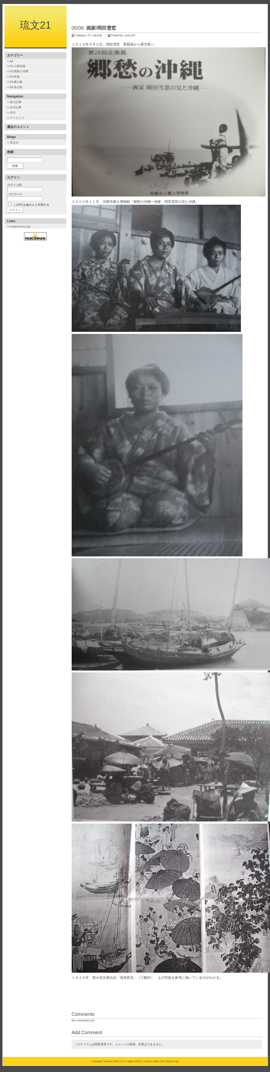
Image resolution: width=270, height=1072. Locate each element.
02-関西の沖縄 (19, 71)
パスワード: (14, 194)
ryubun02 (129, 35)
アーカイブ (17, 117)
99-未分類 (16, 87)
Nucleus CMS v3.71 (114, 1061)
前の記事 (15, 102)
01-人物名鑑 (95, 35)
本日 (13, 112)
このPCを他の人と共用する (31, 204)
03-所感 (15, 76)
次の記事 (15, 107)
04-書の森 (16, 81)
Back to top (172, 1061)
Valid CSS (158, 1061)
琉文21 (35, 25)
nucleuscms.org (20, 226)
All (11, 61)
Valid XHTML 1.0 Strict (139, 1061)
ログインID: (14, 184)
